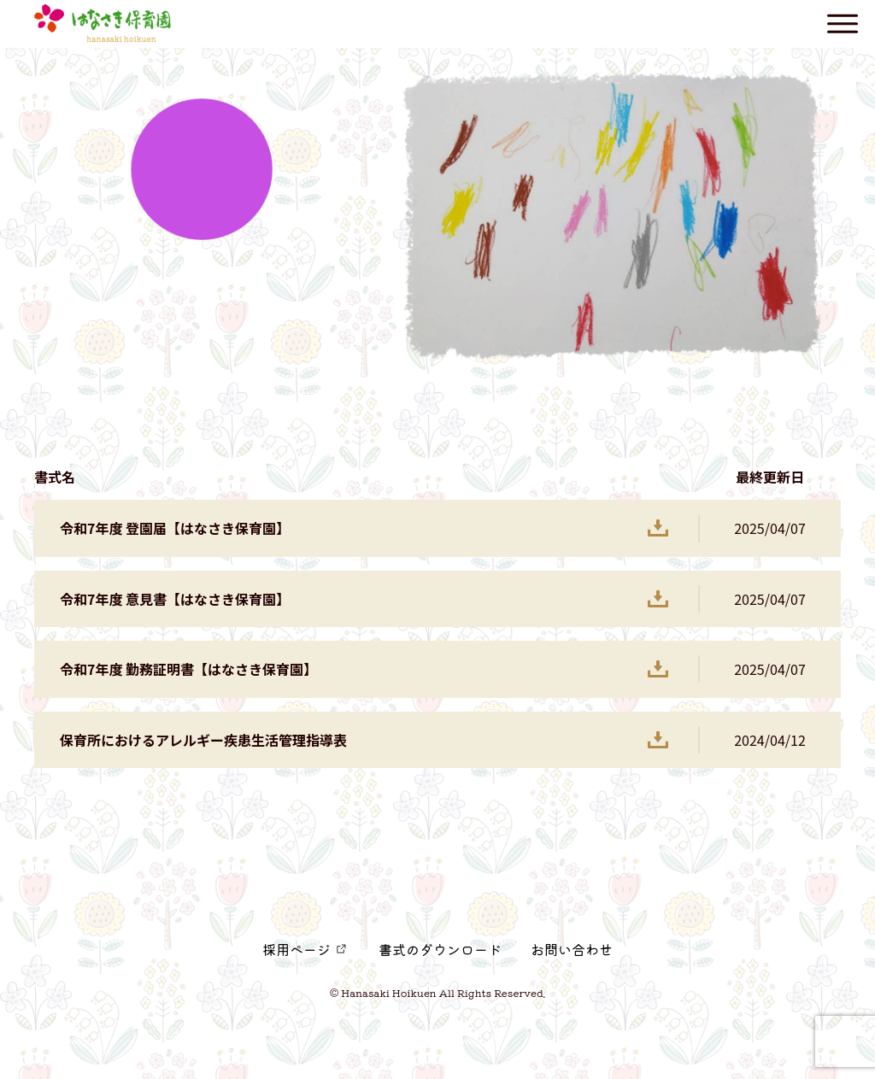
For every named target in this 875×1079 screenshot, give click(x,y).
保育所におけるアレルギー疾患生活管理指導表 (203, 740)
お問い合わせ (572, 949)
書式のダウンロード (440, 949)
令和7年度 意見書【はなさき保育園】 (175, 599)
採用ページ (296, 949)
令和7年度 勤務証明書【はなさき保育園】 (188, 669)
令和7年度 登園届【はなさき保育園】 (175, 528)
